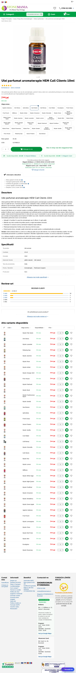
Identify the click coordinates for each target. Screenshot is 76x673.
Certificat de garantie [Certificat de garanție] (30, 586)
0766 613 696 (66, 8)
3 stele (5, 297)
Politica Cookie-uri (15, 603)
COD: (3, 142)
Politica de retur (14, 592)
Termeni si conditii (15, 590)
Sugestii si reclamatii (16, 593)
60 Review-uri (5, 87)
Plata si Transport (15, 584)
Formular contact (15, 595)
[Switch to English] (2, 2)
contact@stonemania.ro (44, 591)
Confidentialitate (15, 586)
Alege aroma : (5, 104)
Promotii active (14, 597)
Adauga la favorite (38, 170)
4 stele (5, 295)
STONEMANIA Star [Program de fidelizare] (29, 591)
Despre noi (13, 580)
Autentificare (5, 582)
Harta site (13, 601)
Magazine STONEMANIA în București (45, 595)
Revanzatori (13, 608)
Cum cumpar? (14, 588)
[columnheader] (14, 328)
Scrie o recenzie (15, 87)
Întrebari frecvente (15, 582)
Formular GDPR (15, 605)
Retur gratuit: (5, 139)
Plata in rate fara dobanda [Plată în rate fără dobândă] (28, 588)
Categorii (10, 14)
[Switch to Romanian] (6, 2)
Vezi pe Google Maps (44, 633)
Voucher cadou (14, 607)
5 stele (5, 293)
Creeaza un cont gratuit (4, 585)
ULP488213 (16, 142)
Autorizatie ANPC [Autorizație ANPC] (29, 580)
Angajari (12, 599)
